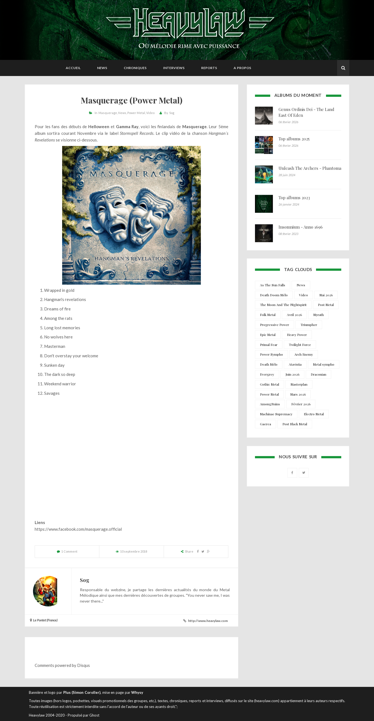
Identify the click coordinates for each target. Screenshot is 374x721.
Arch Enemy (303, 354)
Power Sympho (271, 354)
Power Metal (136, 113)
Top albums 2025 (294, 138)
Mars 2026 (298, 394)
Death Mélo (268, 364)
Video (150, 113)
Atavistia (295, 364)
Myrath (318, 314)
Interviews (174, 68)
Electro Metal (314, 414)
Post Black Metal (294, 424)
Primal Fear (268, 344)
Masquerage (107, 113)
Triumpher (308, 324)
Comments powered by (62, 665)
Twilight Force (300, 344)
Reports (209, 68)
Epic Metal (268, 334)
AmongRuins (270, 404)
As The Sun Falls (272, 285)
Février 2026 (300, 404)
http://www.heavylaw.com (208, 621)
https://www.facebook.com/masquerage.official (78, 529)
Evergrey (267, 374)
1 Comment (69, 551)
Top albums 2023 (294, 197)
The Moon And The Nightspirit (283, 304)
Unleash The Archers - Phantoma (310, 168)
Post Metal (326, 304)
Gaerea (265, 424)
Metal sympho (323, 364)
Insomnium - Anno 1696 (301, 227)
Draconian (318, 374)
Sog (171, 113)
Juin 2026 (292, 374)
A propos (242, 68)
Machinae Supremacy (276, 414)
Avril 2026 (294, 314)
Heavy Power (297, 334)
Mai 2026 (326, 295)
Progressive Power (274, 324)
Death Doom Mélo (274, 295)
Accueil (73, 68)
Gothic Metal (269, 384)
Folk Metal (268, 314)
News (102, 68)
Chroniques (135, 68)
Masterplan (298, 384)
